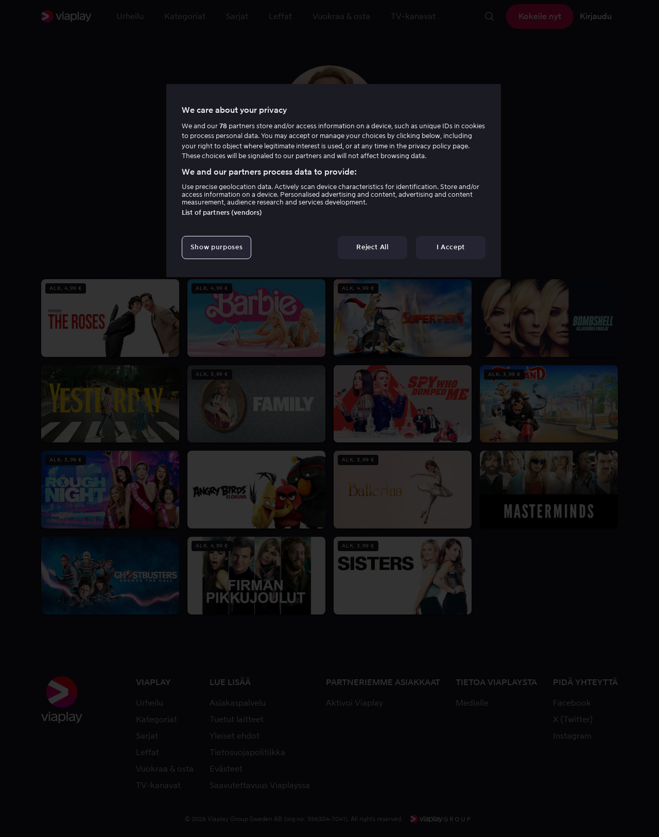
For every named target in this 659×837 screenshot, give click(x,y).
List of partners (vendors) (222, 212)
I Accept (451, 247)
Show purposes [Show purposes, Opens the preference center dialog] (216, 247)
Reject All (372, 247)
